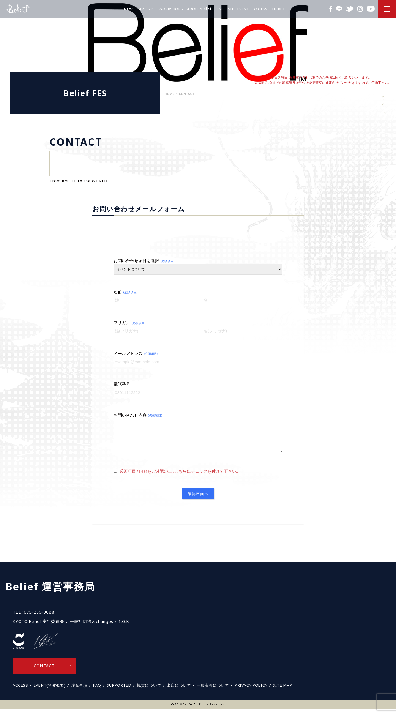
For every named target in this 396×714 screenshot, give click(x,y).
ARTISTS (147, 9)
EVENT (243, 9)
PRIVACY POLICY (251, 690)
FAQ (97, 690)
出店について (179, 690)
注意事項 (79, 690)
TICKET (278, 9)
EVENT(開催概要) (50, 690)
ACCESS (260, 9)
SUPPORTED (119, 690)
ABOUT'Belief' (199, 9)
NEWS (129, 9)
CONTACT (44, 671)
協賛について (149, 690)
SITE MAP (282, 690)
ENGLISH (224, 9)
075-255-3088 (39, 617)
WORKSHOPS (171, 9)
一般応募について (213, 690)
